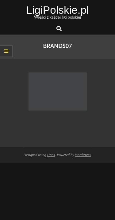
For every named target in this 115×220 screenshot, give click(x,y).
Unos (51, 155)
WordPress (82, 155)
